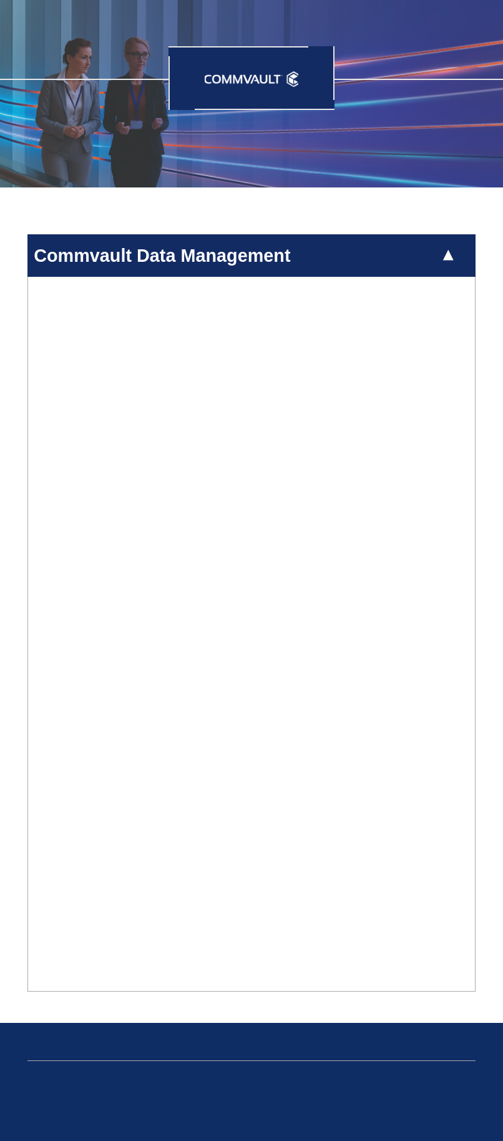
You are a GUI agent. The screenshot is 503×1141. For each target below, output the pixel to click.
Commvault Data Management (162, 256)
